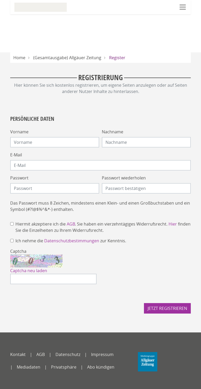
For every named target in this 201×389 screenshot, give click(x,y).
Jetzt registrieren (167, 308)
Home (19, 58)
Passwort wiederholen (124, 178)
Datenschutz (67, 354)
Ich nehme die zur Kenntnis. (70, 241)
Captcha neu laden (28, 270)
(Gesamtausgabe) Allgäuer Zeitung (67, 58)
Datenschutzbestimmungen (71, 241)
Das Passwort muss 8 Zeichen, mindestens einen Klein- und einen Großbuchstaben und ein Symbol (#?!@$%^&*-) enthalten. (100, 206)
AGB (71, 224)
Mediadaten (28, 367)
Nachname (112, 132)
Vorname (19, 132)
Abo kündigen (100, 367)
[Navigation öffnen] (183, 7)
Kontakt (18, 354)
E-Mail (16, 155)
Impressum (102, 354)
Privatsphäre (63, 367)
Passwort (19, 178)
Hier (173, 224)
